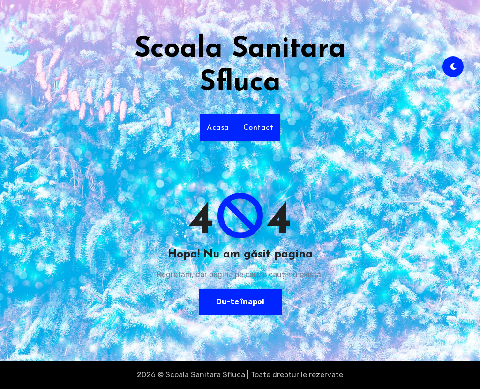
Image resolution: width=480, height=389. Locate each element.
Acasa (218, 128)
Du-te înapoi (240, 301)
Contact (258, 128)
